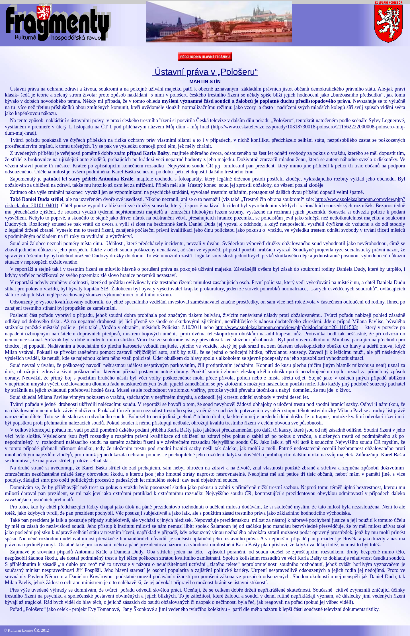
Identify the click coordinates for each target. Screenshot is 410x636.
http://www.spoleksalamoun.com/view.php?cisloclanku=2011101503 (286, 327)
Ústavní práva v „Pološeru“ (205, 72)
